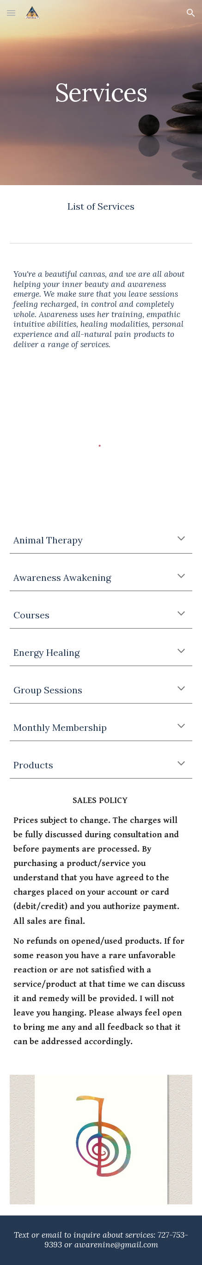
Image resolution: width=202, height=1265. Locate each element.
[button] (11, 12)
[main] (101, 92)
